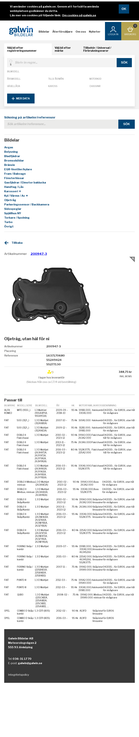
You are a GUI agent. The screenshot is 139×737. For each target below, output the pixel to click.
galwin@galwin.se (30, 663)
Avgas (8, 147)
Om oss (81, 31)
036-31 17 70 (22, 658)
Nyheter (94, 31)
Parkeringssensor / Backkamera (26, 204)
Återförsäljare (62, 31)
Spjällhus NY (12, 213)
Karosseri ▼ (12, 191)
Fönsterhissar (14, 178)
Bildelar (44, 31)
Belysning (11, 151)
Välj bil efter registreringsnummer (22, 49)
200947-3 (39, 254)
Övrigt (9, 226)
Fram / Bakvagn (15, 173)
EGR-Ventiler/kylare (18, 169)
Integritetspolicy (18, 674)
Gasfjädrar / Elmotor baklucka (25, 182)
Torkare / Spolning (17, 217)
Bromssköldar (14, 160)
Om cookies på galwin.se (79, 15)
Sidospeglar (12, 209)
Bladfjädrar (12, 156)
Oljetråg (10, 200)
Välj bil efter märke (63, 49)
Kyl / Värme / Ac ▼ (16, 195)
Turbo (8, 222)
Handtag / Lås (14, 187)
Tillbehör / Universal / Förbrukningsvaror (97, 49)
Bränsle (9, 165)
